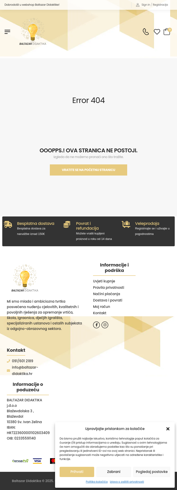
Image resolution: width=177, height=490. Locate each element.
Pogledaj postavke (152, 471)
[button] (168, 429)
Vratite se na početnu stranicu (88, 170)
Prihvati (77, 471)
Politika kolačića (97, 482)
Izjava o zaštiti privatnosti (127, 482)
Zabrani (113, 471)
